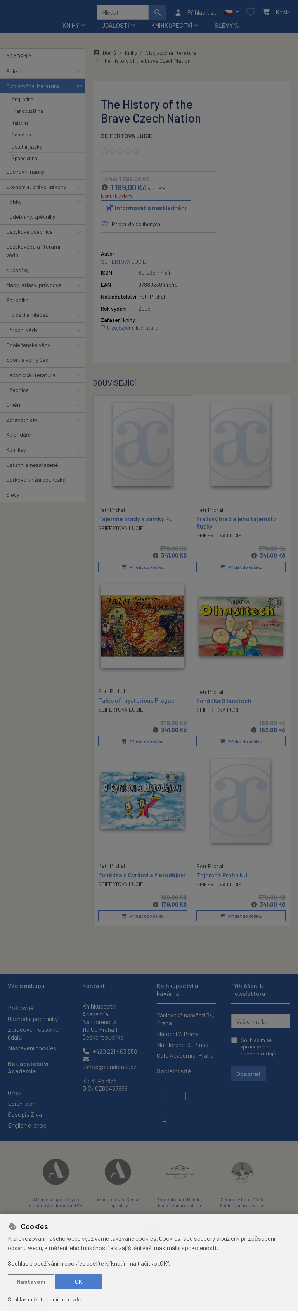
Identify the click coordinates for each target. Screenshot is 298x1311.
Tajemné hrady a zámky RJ (135, 520)
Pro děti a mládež (27, 317)
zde (77, 1299)
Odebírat (248, 1073)
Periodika (17, 302)
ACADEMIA (19, 58)
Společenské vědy (28, 347)
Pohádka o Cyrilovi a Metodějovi (141, 876)
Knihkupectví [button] (171, 27)
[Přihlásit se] (195, 13)
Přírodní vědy (22, 332)
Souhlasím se (258, 1046)
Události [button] (115, 27)
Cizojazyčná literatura (32, 88)
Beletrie (16, 74)
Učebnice (17, 392)
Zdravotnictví (22, 422)
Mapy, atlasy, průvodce (34, 287)
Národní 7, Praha (178, 1033)
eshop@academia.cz (109, 1063)
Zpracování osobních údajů (35, 1033)
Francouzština (27, 114)
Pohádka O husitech (223, 702)
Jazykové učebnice (29, 234)
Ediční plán (22, 1103)
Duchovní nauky (25, 174)
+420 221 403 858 (109, 1051)
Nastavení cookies (32, 1048)
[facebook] (164, 1095)
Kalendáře (18, 437)
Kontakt (93, 985)
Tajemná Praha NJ (222, 876)
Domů (104, 55)
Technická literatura (30, 377)
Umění (13, 407)
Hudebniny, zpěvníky (30, 219)
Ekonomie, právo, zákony (36, 189)
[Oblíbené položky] (251, 13)
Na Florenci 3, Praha (182, 1044)
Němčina (21, 137)
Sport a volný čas (27, 362)
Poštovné (20, 1007)
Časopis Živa (25, 1114)
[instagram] (187, 1095)
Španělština (24, 161)
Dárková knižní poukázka (36, 482)
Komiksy (16, 452)
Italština (20, 126)
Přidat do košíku (142, 569)
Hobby (14, 204)
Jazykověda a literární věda (33, 253)
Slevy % (227, 27)
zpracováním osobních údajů (258, 1050)
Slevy (12, 497)
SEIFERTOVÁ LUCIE (126, 138)
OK (79, 1281)
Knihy (131, 55)
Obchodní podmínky (33, 1018)
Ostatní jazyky (27, 149)
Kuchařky (17, 272)
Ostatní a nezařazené (32, 467)
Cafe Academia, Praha (185, 1055)
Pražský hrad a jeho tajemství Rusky (237, 524)
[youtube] (164, 1116)
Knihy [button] (70, 27)
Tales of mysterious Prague (136, 702)
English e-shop (27, 1125)
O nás (15, 1092)
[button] (231, 13)
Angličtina (22, 102)
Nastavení (31, 1281)
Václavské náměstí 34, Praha (186, 1018)
